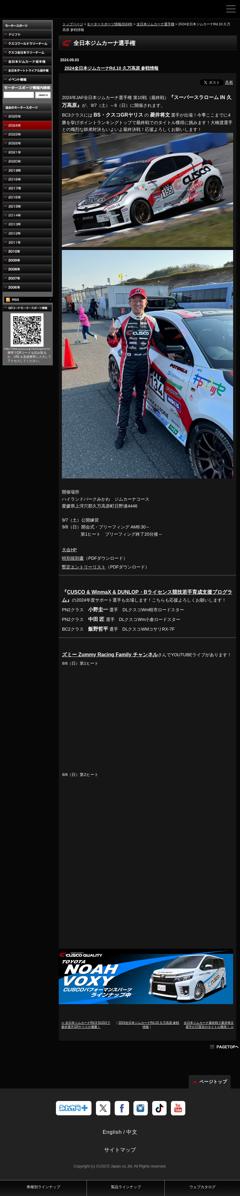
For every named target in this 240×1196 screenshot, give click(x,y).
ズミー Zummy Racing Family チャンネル (110, 654)
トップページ (72, 24)
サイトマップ (120, 1150)
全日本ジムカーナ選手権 (155, 24)
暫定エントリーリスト (84, 566)
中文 (132, 1132)
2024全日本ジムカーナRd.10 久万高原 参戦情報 (111, 68)
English (112, 1132)
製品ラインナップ (126, 1187)
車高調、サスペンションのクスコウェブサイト (37, 11)
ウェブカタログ (202, 1187)
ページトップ (213, 1081)
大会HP (69, 549)
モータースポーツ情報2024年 (109, 24)
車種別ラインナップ (43, 1187)
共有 (229, 82)
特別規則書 (73, 558)
